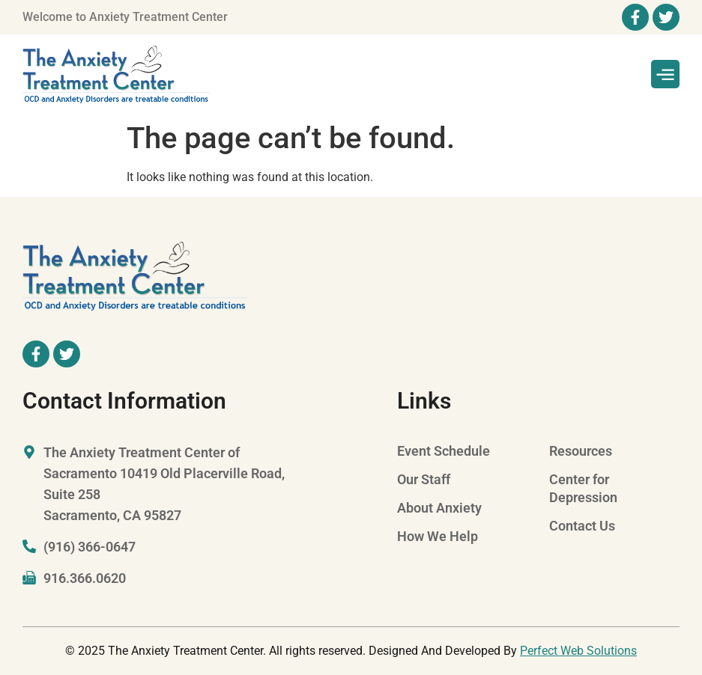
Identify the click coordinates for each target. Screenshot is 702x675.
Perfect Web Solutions (578, 651)
